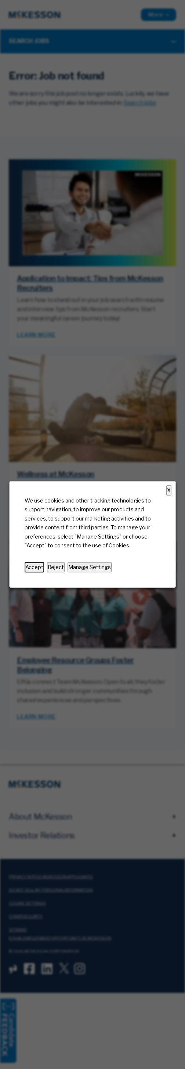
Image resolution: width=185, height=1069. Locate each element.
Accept (34, 567)
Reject (56, 567)
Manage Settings (89, 567)
